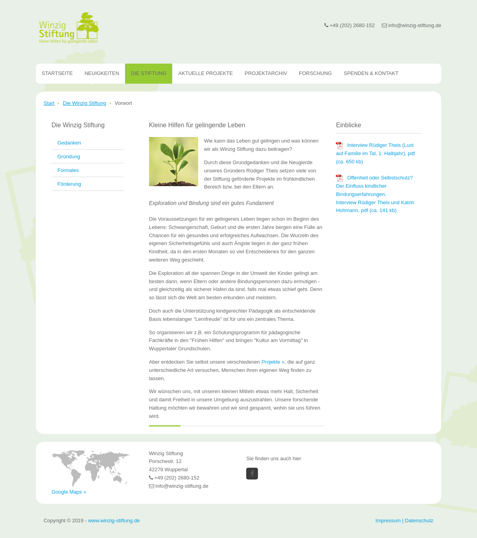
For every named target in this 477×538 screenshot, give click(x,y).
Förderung (69, 184)
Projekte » (273, 362)
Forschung (315, 73)
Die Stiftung (148, 73)
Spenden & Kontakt (371, 73)
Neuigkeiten (102, 73)
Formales (68, 170)
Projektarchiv (266, 73)
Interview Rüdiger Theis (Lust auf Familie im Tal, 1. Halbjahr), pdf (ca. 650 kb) (375, 153)
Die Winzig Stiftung (84, 103)
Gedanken (69, 143)
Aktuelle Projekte (205, 73)
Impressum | (390, 520)
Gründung (68, 156)
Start (49, 103)
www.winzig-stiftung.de (114, 520)
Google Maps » (69, 492)
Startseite (57, 73)
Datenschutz (419, 520)
